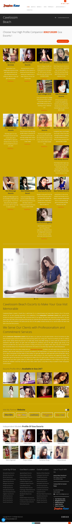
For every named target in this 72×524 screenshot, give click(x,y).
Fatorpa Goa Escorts (42, 481)
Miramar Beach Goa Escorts (44, 494)
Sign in (67, 3)
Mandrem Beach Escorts (26, 487)
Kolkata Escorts (59, 502)
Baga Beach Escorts (25, 479)
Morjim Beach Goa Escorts (27, 492)
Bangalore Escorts (60, 500)
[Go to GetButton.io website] (3, 522)
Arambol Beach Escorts (26, 477)
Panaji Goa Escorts (8, 485)
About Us (33, 6)
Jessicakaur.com (13, 519)
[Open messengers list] (3, 520)
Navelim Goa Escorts (42, 496)
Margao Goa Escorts (8, 483)
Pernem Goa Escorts (42, 485)
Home (28, 6)
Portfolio (51, 6)
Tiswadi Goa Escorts (42, 477)
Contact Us (29, 10)
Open (65, 1)
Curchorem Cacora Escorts (27, 502)
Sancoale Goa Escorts (8, 489)
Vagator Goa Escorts (8, 494)
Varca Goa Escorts (24, 504)
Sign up (63, 3)
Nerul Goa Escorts (8, 498)
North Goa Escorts (8, 500)
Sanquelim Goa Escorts (43, 483)
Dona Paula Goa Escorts (9, 479)
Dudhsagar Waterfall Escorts (27, 489)
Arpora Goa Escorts (42, 479)
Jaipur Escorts (59, 504)
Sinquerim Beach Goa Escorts (27, 500)
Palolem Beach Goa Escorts (27, 497)
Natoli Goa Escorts (41, 498)
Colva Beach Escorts (25, 485)
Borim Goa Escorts (8, 477)
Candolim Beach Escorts (26, 481)
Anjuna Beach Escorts (25, 475)
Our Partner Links (60, 499)
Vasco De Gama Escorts (9, 492)
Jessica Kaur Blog (61, 6)
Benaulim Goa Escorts (8, 473)
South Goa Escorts (8, 502)
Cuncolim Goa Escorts (42, 489)
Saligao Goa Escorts (42, 502)
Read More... (11, 81)
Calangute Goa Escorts (43, 475)
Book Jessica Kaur (63, 41)
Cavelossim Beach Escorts (63, 17)
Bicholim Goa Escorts (8, 475)
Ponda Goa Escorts (8, 487)
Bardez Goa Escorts (42, 500)
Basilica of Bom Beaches (43, 473)
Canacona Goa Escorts (42, 487)
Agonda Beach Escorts (26, 473)
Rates (45, 6)
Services (39, 6)
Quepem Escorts (41, 492)
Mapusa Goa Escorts (8, 481)
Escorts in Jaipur (59, 506)
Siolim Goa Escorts (8, 496)
